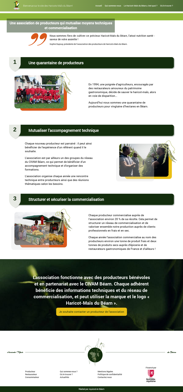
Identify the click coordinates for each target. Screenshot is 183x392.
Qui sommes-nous (113, 5)
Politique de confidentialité (110, 374)
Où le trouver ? (166, 5)
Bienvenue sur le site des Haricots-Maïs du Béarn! (48, 6)
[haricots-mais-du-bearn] (17, 5)
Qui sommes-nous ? (68, 371)
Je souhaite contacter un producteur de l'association (91, 311)
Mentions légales (105, 371)
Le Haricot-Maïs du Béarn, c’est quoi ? (140, 5)
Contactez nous (105, 377)
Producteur (30, 371)
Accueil (98, 5)
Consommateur (32, 377)
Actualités (64, 377)
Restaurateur (31, 374)
